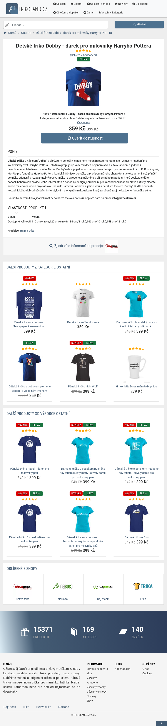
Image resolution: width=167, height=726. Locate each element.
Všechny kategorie (111, 12)
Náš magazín (122, 668)
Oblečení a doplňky (66, 12)
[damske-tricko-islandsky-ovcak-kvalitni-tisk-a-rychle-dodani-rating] (136, 284)
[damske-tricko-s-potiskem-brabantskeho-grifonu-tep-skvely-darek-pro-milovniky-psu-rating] (83, 499)
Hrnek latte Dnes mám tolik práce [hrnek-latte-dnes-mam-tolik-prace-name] (136, 386)
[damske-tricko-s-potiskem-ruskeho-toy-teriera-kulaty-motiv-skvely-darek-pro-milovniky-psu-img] (83, 449)
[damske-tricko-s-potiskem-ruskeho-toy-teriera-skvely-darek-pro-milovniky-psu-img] (136, 449)
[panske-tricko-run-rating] (136, 499)
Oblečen (59, 3)
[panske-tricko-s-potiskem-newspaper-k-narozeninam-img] (29, 302)
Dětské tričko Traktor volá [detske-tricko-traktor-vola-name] (83, 322)
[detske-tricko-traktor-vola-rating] (83, 284)
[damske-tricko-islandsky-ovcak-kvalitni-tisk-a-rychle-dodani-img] (136, 302)
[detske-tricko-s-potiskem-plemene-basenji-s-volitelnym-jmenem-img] (29, 367)
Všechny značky (96, 687)
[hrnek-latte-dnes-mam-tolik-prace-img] (136, 367)
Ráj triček (9, 707)
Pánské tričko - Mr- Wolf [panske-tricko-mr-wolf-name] (83, 386)
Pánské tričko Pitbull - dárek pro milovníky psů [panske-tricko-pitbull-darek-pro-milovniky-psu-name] (29, 471)
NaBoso (63, 707)
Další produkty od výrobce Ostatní (38, 413)
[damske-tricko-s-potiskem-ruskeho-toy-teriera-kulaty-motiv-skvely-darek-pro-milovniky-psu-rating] (83, 431)
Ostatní (77, 3)
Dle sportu (140, 3)
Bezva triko (27, 230)
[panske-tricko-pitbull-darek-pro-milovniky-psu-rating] (29, 431)
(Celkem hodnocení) (83, 55)
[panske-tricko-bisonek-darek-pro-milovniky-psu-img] (29, 518)
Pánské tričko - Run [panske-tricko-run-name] (137, 537)
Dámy (89, 12)
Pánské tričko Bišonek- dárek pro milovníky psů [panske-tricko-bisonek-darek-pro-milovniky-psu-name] (29, 539)
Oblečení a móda (99, 3)
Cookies (147, 673)
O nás (145, 668)
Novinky (121, 3)
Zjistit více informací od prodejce (83, 246)
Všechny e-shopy (97, 691)
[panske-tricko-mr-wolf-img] (83, 367)
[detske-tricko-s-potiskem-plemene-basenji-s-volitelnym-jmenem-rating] (29, 349)
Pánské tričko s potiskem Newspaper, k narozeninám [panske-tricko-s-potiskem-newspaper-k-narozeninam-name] (29, 324)
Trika (26, 707)
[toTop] (161, 723)
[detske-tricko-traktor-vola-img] (83, 302)
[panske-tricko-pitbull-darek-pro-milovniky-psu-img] (29, 449)
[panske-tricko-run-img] (136, 518)
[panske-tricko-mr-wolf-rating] (83, 349)
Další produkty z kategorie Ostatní (38, 267)
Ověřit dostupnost (85, 138)
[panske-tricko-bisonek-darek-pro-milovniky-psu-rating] (29, 499)
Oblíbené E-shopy (22, 568)
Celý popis (83, 122)
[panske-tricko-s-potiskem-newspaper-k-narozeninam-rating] (29, 284)
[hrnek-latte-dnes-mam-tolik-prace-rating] (136, 349)
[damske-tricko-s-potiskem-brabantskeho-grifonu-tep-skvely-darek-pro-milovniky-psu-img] (83, 518)
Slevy (90, 700)
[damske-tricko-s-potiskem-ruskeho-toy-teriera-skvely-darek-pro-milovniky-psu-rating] (136, 431)
